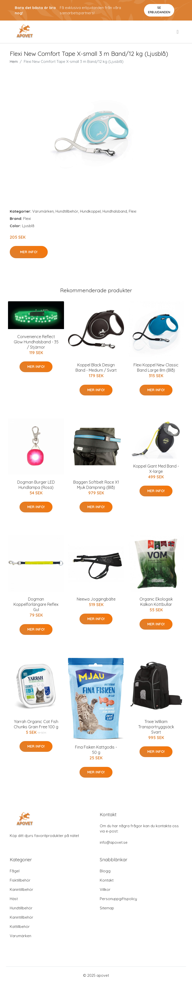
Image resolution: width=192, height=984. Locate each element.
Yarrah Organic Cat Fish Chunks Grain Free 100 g (36, 724)
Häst (14, 898)
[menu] (178, 31)
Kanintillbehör (21, 889)
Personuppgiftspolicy (118, 898)
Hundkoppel (90, 211)
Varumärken (43, 211)
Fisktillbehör (20, 880)
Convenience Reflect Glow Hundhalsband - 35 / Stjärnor (36, 342)
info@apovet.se (114, 842)
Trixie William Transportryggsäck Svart (156, 727)
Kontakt (107, 880)
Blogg (105, 871)
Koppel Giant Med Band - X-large (156, 469)
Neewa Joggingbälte (96, 599)
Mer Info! (29, 252)
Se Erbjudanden (159, 10)
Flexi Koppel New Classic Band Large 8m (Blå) (156, 367)
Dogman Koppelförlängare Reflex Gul (36, 604)
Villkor (105, 889)
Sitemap (107, 908)
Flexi (132, 211)
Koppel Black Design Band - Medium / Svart (96, 367)
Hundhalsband (114, 211)
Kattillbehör (20, 926)
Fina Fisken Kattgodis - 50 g (96, 750)
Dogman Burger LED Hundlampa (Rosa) (36, 485)
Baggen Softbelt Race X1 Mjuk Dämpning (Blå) (96, 485)
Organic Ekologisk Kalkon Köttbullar (156, 602)
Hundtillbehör (67, 211)
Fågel (15, 871)
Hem (14, 61)
